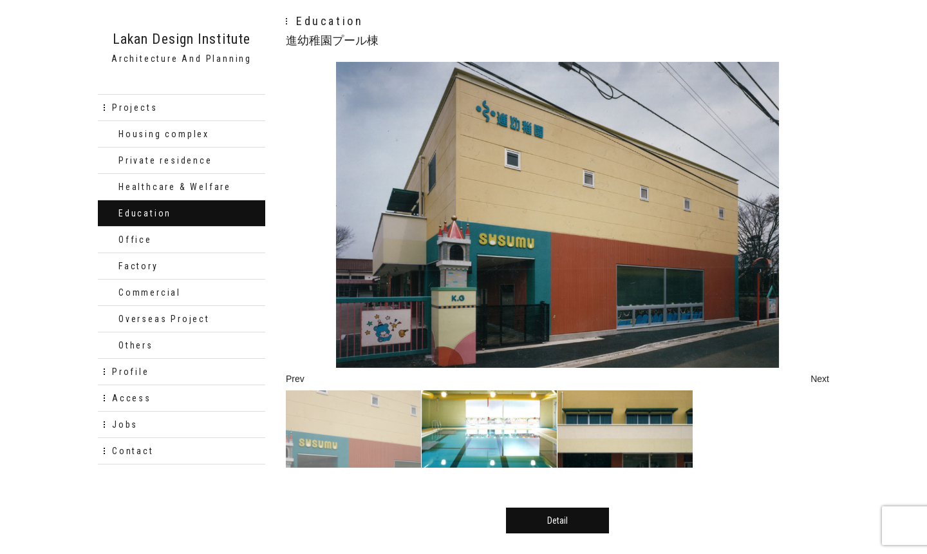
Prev (295, 379)
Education (144, 213)
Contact (133, 451)
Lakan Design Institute (181, 39)
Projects (134, 107)
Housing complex (163, 134)
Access (131, 398)
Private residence (165, 160)
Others (135, 345)
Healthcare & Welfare (174, 187)
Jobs (125, 424)
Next (819, 378)
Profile (130, 372)
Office (135, 239)
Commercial (149, 292)
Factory (138, 266)
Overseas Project (164, 319)
